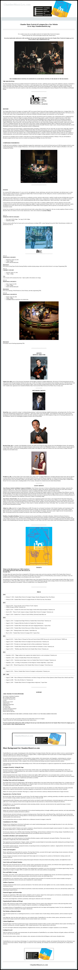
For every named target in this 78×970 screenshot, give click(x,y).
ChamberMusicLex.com (17, 4)
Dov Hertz (10, 198)
